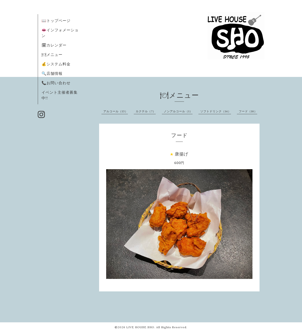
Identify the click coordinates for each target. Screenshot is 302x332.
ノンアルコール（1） (178, 111)
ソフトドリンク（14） (215, 111)
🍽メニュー (52, 54)
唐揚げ (181, 154)
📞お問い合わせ (56, 82)
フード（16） (248, 111)
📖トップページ (56, 20)
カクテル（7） (146, 111)
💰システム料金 (56, 64)
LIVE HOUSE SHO (140, 327)
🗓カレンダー (54, 45)
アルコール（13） (115, 111)
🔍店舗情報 (52, 73)
